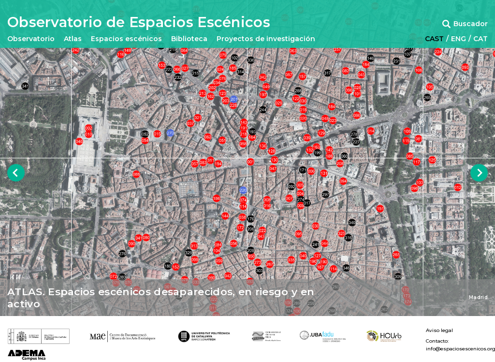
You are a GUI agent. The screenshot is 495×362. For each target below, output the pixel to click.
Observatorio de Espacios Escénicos (138, 22)
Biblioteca (189, 38)
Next (479, 173)
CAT (480, 38)
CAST (434, 38)
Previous (16, 173)
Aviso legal (439, 330)
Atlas (73, 38)
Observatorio (31, 38)
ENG (458, 38)
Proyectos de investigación (266, 38)
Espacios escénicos (126, 38)
